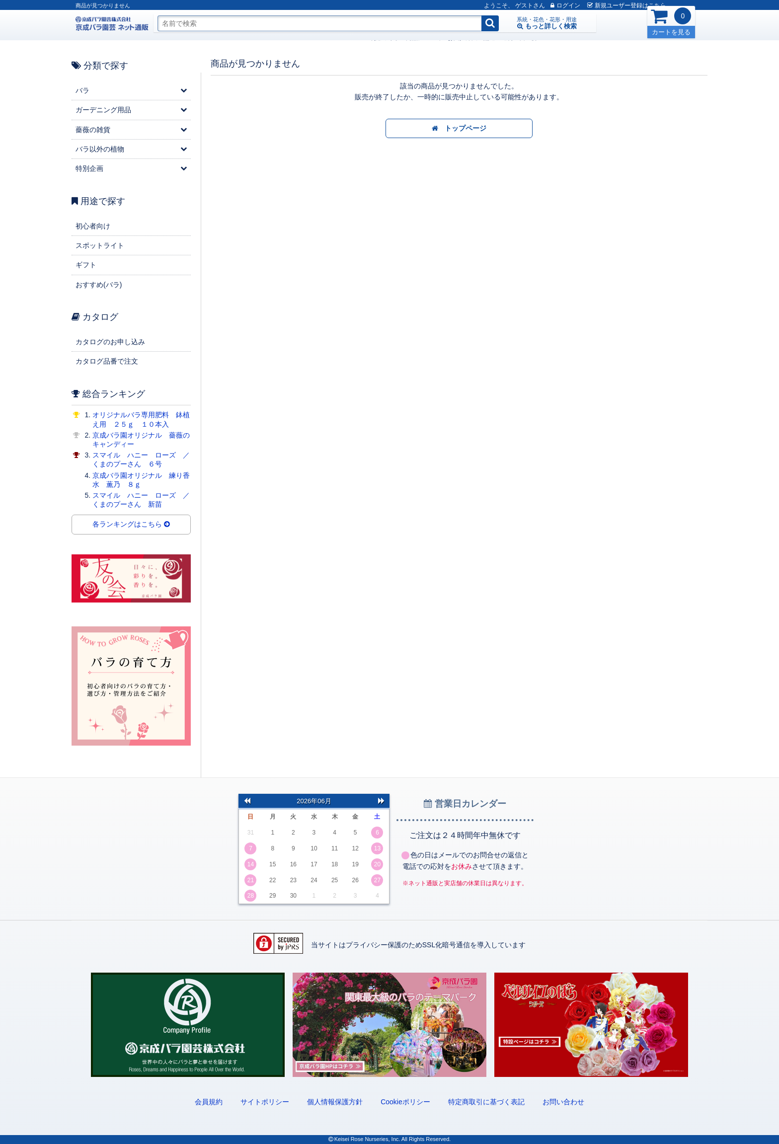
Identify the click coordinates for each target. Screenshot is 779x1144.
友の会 (331, 37)
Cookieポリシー (405, 1102)
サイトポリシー (264, 1102)
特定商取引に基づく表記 (486, 1102)
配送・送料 (301, 37)
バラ (82, 90)
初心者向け (93, 226)
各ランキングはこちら (131, 525)
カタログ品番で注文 (107, 361)
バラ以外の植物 (100, 149)
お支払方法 (265, 37)
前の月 (247, 801)
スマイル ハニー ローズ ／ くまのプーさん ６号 (144, 459)
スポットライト (100, 245)
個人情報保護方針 (335, 1102)
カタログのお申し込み (110, 342)
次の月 (381, 801)
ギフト (86, 265)
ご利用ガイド (185, 37)
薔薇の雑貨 (93, 130)
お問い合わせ (563, 1102)
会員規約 (209, 1102)
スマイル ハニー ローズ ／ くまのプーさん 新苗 (144, 499)
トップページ (459, 129)
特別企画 (89, 168)
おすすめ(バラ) (99, 285)
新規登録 (609, 5)
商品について (226, 37)
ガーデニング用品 (103, 110)
